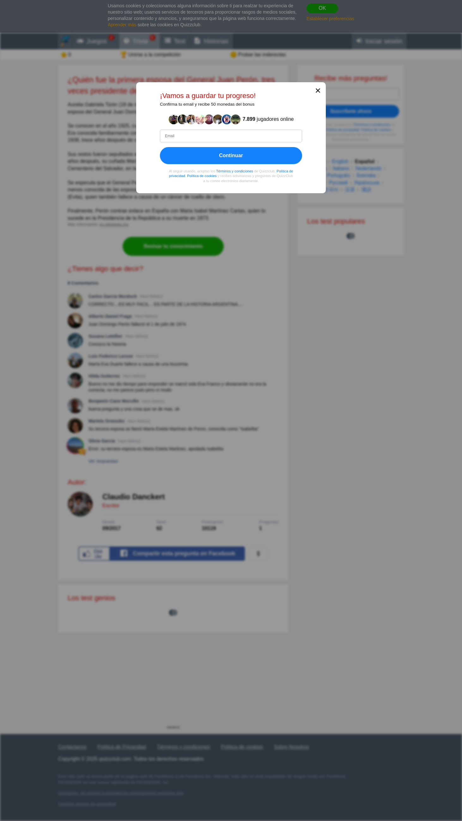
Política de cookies (201, 176)
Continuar (231, 155)
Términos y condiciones (234, 171)
